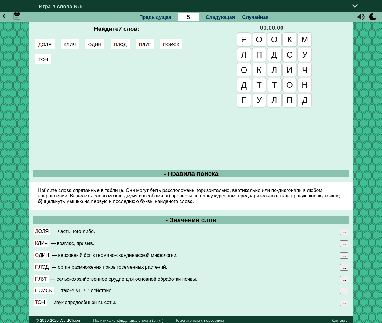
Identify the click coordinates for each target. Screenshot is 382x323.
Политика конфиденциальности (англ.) (128, 320)
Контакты (340, 320)
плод (120, 44)
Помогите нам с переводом (199, 320)
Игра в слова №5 (60, 6)
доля (45, 44)
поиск (171, 44)
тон (43, 59)
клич (70, 44)
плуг (145, 44)
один (94, 44)
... (344, 231)
